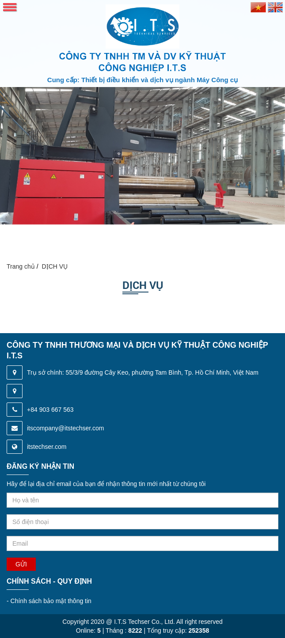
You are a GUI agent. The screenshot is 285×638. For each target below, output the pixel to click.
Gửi (21, 564)
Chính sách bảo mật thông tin (49, 600)
